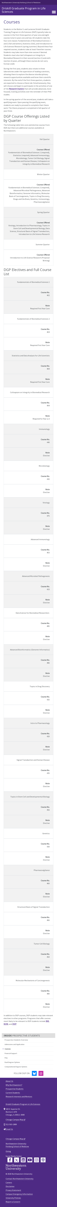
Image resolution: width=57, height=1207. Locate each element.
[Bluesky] (34, 1073)
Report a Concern (13, 1202)
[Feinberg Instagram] (36, 1160)
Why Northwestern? (14, 1085)
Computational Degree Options (16, 1067)
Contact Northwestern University (19, 1178)
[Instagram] (41, 1073)
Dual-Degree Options (12, 1062)
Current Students (13, 1092)
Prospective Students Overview (16, 1040)
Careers (9, 1182)
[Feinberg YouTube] (29, 1160)
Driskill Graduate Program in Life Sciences (24, 10)
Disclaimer (10, 1186)
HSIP (14, 1024)
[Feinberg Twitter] (16, 1160)
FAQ (6, 1058)
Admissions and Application (14, 1044)
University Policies (13, 1198)
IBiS (47, 1021)
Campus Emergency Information (19, 1194)
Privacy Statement (13, 1190)
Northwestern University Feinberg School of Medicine (21, 2)
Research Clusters (16, 89)
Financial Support (11, 1053)
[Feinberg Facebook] (9, 1160)
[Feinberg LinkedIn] (23, 1160)
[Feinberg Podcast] (43, 1160)
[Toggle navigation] (54, 12)
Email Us (9, 1129)
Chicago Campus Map (14, 1119)
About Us (9, 1081)
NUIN (6, 1024)
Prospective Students (14, 1089)
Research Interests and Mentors (19, 1096)
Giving (8, 1151)
